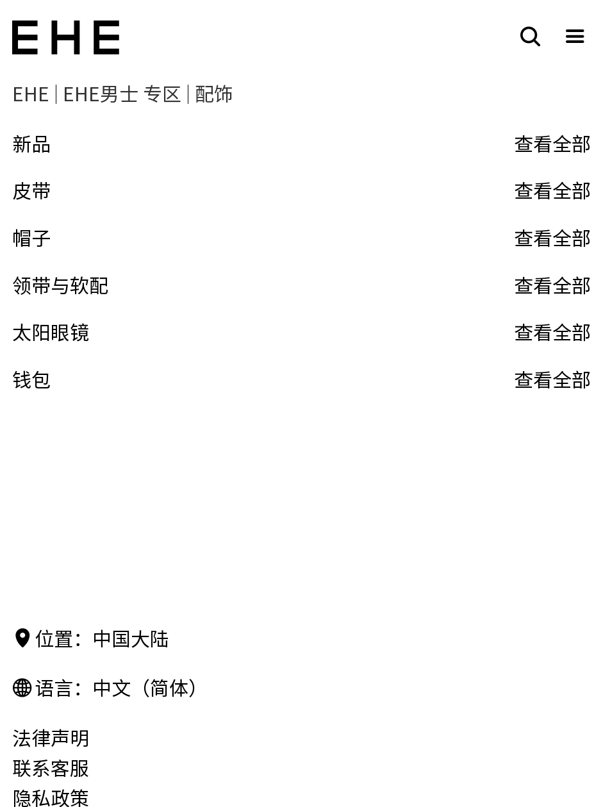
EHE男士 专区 (122, 94)
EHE (30, 94)
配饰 (214, 94)
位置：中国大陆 (90, 639)
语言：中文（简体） (110, 689)
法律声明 (50, 738)
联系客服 (50, 768)
